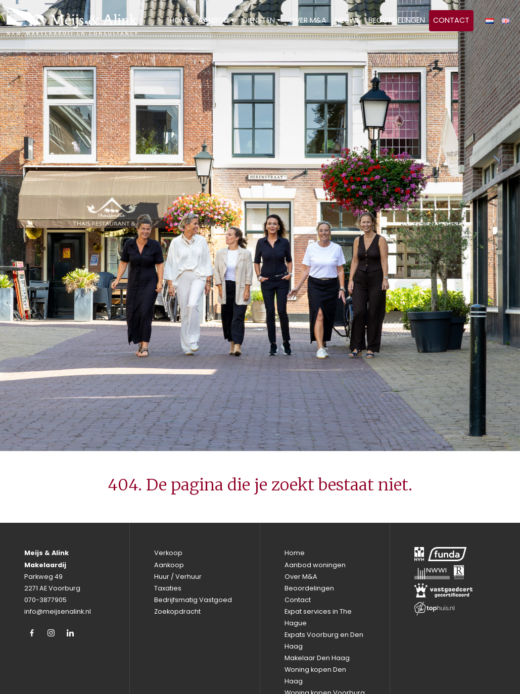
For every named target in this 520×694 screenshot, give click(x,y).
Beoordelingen (396, 20)
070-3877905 (45, 600)
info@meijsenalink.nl (57, 611)
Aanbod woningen (315, 565)
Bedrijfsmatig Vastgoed (193, 600)
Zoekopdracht (177, 611)
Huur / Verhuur (178, 576)
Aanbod (213, 20)
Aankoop (169, 565)
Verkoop (168, 553)
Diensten (259, 20)
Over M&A (307, 20)
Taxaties (167, 588)
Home (180, 20)
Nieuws (347, 20)
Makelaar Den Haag (317, 658)
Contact (451, 20)
